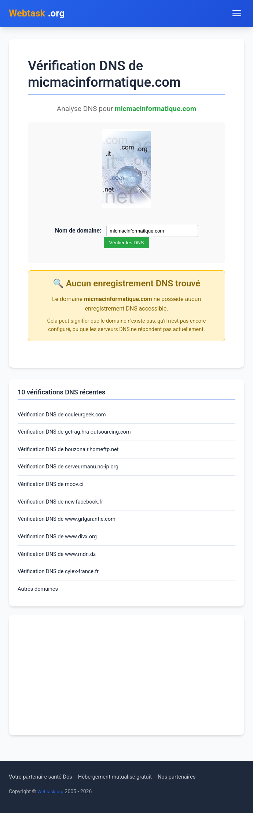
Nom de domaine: (78, 232)
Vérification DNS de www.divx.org (61, 546)
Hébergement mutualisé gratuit (124, 776)
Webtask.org (51, 791)
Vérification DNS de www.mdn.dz (60, 564)
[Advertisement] (126, 688)
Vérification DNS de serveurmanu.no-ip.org (73, 472)
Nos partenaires (191, 776)
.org (39, 14)
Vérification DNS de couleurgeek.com (66, 416)
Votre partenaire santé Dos (43, 776)
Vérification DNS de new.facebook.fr (64, 509)
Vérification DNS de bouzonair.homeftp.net (73, 453)
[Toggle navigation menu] (237, 14)
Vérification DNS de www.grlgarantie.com (71, 527)
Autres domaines (40, 601)
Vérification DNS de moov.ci (54, 490)
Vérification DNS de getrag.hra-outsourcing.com (80, 434)
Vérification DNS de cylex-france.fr (62, 583)
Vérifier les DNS (126, 244)
